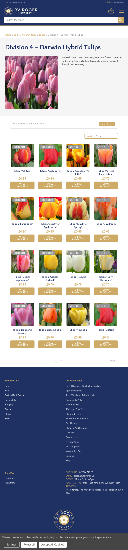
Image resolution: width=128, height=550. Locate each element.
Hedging (9, 404)
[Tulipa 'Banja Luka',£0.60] (22, 208)
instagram (10, 483)
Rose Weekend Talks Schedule (81, 395)
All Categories (73, 446)
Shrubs (8, 414)
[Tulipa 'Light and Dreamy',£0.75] (22, 314)
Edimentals (10, 400)
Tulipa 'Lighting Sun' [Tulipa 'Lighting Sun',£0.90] (50, 329)
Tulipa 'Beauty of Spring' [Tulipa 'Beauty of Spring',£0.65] (77, 226)
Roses (8, 386)
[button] (64, 124)
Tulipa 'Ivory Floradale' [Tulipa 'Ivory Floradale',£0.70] (105, 278)
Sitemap (70, 456)
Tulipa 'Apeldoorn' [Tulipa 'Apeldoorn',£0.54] (50, 171)
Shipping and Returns (76, 428)
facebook (9, 478)
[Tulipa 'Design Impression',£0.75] (22, 261)
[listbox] (106, 135)
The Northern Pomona (77, 418)
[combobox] (61, 20)
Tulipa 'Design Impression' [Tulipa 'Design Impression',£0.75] (22, 278)
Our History (72, 423)
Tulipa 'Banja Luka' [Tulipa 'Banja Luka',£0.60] (22, 224)
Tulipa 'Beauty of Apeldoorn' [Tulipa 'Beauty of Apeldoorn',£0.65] (50, 226)
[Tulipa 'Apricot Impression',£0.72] (106, 155)
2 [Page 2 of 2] (61, 360)
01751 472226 (119, 2)
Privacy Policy (72, 442)
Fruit (7, 390)
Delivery (70, 432)
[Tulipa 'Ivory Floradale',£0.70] (106, 261)
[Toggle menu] (120, 11)
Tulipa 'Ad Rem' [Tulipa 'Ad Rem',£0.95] (22, 171)
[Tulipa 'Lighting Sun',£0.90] (50, 314)
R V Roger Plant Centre (77, 409)
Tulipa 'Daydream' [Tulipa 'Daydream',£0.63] (105, 224)
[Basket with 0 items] (111, 10)
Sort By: (90, 136)
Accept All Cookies (52, 544)
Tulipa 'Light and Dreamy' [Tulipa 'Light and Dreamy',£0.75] (22, 331)
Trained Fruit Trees (14, 395)
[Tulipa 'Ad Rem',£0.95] (22, 155)
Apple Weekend (74, 390)
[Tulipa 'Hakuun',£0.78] (78, 261)
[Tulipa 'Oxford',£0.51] (106, 314)
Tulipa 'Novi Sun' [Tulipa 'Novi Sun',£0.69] (77, 329)
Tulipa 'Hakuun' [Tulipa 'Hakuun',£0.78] (78, 276)
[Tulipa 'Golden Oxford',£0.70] (50, 261)
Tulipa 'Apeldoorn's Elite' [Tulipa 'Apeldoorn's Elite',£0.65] (78, 173)
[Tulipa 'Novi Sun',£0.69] (78, 314)
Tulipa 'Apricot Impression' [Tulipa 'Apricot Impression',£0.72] (105, 173)
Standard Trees (73, 414)
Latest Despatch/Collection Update (83, 386)
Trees (8, 409)
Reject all (29, 544)
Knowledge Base (74, 451)
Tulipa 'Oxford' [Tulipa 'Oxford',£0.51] (105, 329)
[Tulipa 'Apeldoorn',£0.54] (50, 155)
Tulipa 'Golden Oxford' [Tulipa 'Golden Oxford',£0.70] (50, 278)
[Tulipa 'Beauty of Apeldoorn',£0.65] (50, 208)
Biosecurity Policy (75, 400)
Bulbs (8, 418)
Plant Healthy (72, 404)
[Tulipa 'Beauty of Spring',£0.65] (78, 208)
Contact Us (71, 437)
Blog (68, 460)
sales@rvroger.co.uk (17, 2)
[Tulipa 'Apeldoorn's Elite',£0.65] (78, 155)
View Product (22, 185)
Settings (11, 544)
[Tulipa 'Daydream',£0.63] (106, 208)
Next (114, 360)
